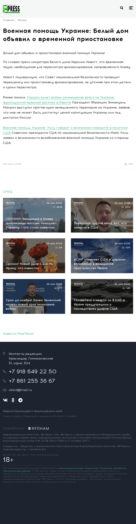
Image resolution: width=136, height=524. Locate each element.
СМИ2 (7, 191)
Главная (8, 20)
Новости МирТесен (18, 333)
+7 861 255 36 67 (32, 380)
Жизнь (22, 20)
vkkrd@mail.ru (20, 390)
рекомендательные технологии (79, 468)
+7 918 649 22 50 (33, 371)
